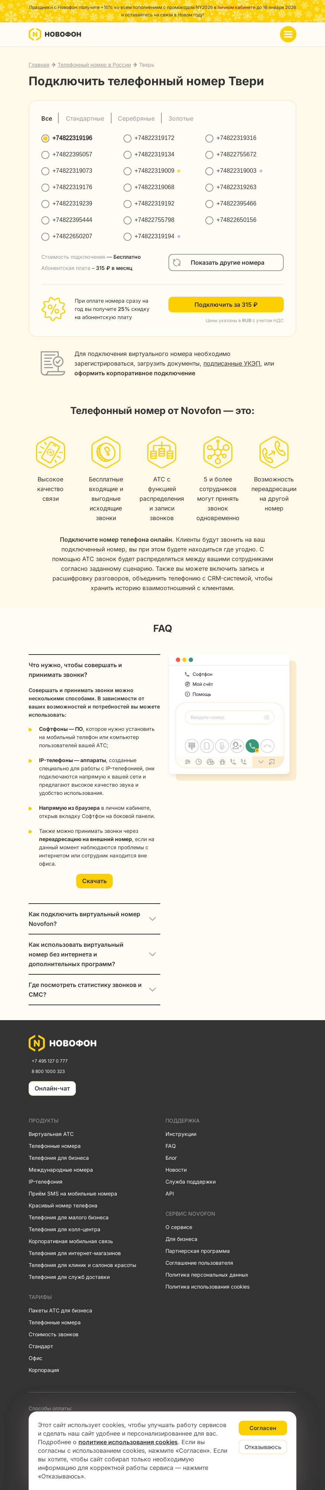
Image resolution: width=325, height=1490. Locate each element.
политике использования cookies (128, 1442)
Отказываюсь (263, 1447)
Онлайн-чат (52, 1088)
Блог (171, 1158)
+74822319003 (236, 171)
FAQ (170, 1146)
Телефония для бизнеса (59, 1158)
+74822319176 (72, 187)
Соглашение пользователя (199, 1263)
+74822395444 (72, 220)
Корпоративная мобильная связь (71, 1241)
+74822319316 (236, 138)
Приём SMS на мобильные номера (73, 1193)
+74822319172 (154, 138)
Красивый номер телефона (63, 1205)
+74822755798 (154, 220)
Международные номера (61, 1169)
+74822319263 (236, 187)
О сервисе (178, 1227)
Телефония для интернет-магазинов (75, 1253)
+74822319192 (154, 203)
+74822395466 (236, 203)
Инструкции (180, 1134)
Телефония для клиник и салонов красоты (82, 1265)
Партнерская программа (197, 1251)
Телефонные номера (55, 1146)
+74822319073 (72, 171)
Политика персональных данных (206, 1274)
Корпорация (44, 1370)
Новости (176, 1169)
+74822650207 (72, 236)
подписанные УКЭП (231, 363)
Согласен (263, 1428)
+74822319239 (72, 203)
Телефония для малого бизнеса (69, 1217)
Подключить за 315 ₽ (226, 304)
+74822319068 (154, 187)
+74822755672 (236, 154)
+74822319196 (72, 138)
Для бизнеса (181, 1239)
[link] (63, 1043)
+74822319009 (154, 171)
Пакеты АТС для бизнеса (60, 1310)
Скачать (94, 881)
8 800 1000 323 (48, 1071)
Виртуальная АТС (51, 1134)
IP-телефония (45, 1181)
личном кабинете (236, 7)
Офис (35, 1358)
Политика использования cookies (207, 1286)
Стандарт (41, 1346)
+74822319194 (154, 236)
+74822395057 (72, 154)
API (169, 1193)
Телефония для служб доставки (69, 1277)
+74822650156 (236, 220)
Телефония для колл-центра (64, 1229)
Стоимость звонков (53, 1334)
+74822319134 (154, 154)
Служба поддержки (190, 1181)
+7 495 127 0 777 (50, 1061)
